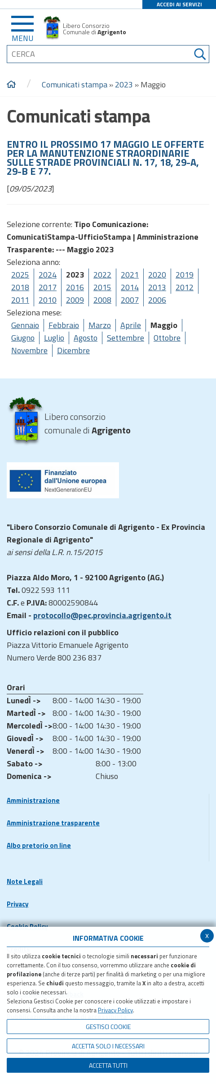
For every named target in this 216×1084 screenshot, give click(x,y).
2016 (75, 287)
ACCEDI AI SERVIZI (179, 4)
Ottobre (167, 338)
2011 (20, 300)
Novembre (29, 350)
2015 (102, 287)
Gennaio (25, 325)
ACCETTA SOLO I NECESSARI (108, 1046)
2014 (130, 287)
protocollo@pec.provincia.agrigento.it (102, 615)
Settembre (125, 338)
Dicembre (73, 350)
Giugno (23, 338)
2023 (124, 84)
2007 (130, 300)
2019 (185, 275)
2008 (102, 300)
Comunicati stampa (74, 84)
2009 (75, 300)
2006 (157, 300)
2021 (130, 275)
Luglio (54, 338)
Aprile (130, 325)
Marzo (99, 325)
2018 (20, 287)
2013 (157, 287)
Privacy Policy (115, 1010)
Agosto (85, 338)
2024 (48, 275)
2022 (102, 275)
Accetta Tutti (108, 1065)
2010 (48, 300)
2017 (48, 287)
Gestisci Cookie (108, 1026)
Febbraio (63, 325)
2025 (20, 275)
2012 (185, 287)
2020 (157, 275)
